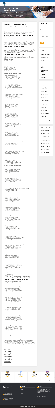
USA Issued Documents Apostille (46, 117)
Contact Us (22, 394)
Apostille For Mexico (44, 98)
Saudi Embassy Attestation (45, 134)
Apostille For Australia (44, 85)
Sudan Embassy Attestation (45, 149)
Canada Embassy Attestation (45, 140)
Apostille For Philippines (44, 103)
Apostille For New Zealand (45, 100)
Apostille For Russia (43, 106)
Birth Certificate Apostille (44, 67)
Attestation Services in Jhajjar (7, 353)
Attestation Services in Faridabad (8, 350)
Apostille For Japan (43, 97)
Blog (21, 395)
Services (22, 393)
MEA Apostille (43, 58)
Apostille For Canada (44, 88)
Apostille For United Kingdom (45, 113)
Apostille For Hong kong (44, 94)
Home (22, 389)
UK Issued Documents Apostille (45, 119)
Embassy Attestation (44, 153)
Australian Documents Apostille (45, 120)
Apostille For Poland (44, 104)
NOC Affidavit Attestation (45, 61)
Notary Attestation (44, 66)
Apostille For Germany (44, 91)
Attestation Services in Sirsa (7, 362)
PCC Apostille (43, 74)
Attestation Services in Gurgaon (8, 352)
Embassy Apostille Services (45, 122)
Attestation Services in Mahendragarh (8, 357)
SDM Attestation (43, 77)
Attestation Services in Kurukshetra (8, 356)
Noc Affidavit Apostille (44, 63)
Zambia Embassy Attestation (45, 150)
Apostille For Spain (43, 107)
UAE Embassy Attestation (8, 390)
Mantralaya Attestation (44, 57)
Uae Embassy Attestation (45, 130)
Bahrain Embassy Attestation (45, 139)
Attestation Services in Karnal (7, 355)
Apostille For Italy (43, 95)
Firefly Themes (32, 406)
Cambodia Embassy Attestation (46, 142)
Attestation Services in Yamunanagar (8, 363)
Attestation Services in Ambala (7, 349)
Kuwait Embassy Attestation (45, 131)
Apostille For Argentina (44, 87)
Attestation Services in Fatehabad (8, 351)
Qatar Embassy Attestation (45, 133)
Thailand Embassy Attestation (45, 146)
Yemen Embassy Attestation (45, 152)
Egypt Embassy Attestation (45, 136)
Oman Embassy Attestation (45, 137)
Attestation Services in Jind (7, 354)
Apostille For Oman (43, 101)
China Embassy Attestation (45, 143)
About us (22, 390)
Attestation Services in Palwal (7, 358)
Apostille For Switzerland (44, 110)
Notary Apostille (43, 64)
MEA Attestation (43, 60)
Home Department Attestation (45, 54)
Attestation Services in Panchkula (8, 359)
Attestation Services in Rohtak (7, 361)
